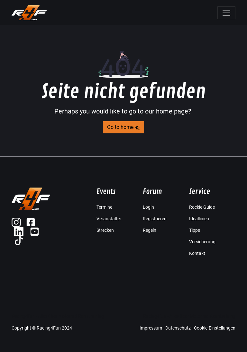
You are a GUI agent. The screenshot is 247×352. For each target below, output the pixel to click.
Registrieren (155, 218)
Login (148, 207)
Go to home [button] (123, 127)
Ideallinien (199, 218)
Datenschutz (178, 328)
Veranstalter (108, 218)
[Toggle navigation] (226, 12)
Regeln (149, 230)
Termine (104, 207)
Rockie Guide (202, 207)
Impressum (151, 328)
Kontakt (197, 253)
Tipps (194, 230)
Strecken (105, 230)
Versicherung (202, 241)
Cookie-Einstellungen (214, 328)
